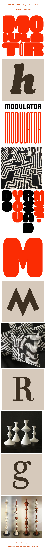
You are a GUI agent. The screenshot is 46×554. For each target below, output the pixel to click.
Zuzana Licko (13, 4)
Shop (24, 5)
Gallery (37, 5)
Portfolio (18, 9)
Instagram (27, 9)
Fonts (30, 5)
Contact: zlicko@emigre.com (23, 542)
